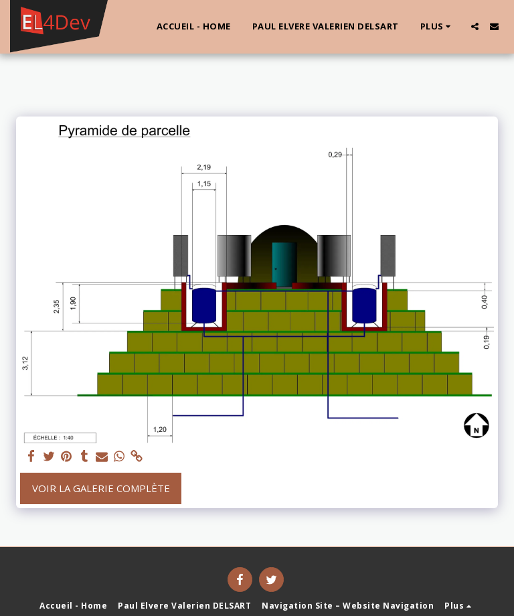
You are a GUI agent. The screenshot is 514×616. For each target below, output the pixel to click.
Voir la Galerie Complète (101, 488)
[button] (475, 26)
